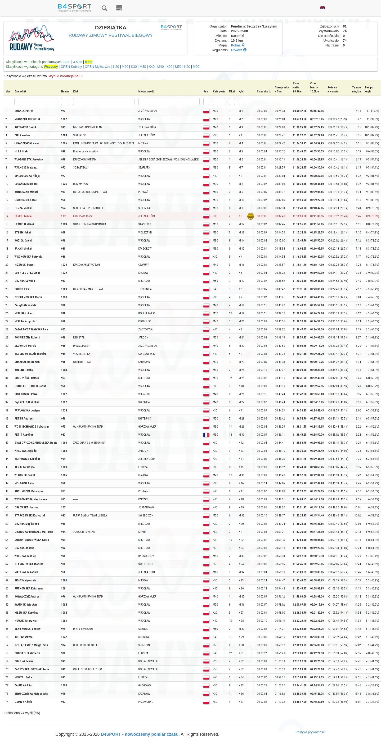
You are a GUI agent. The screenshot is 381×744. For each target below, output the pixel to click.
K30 (134, 66)
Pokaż (238, 45)
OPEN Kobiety (71, 66)
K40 (152, 66)
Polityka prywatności (311, 732)
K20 (116, 66)
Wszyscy (51, 66)
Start (67, 62)
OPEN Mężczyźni (98, 66)
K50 (169, 66)
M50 (178, 66)
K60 (187, 66)
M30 (142, 66)
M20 (125, 66)
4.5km (77, 62)
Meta (88, 62)
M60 (196, 66)
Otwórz (238, 50)
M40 (160, 66)
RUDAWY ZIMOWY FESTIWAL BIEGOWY (111, 35)
